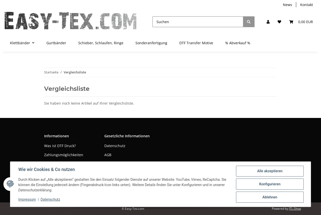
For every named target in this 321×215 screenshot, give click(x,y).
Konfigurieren (269, 184)
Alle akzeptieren (269, 171)
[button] (268, 21)
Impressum (27, 199)
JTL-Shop (295, 208)
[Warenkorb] (301, 21)
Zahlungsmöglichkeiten (63, 154)
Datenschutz (114, 145)
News (287, 4)
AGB (107, 154)
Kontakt (306, 4)
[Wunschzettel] (279, 21)
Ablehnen (269, 197)
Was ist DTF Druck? (60, 145)
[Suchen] (197, 21)
